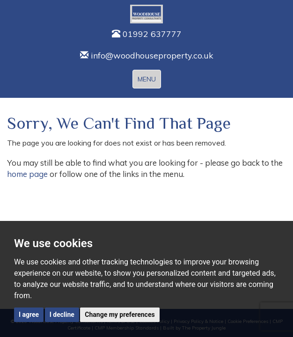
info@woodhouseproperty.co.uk (146, 55)
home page (27, 174)
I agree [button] (29, 314)
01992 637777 (147, 34)
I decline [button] (62, 314)
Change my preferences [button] (119, 314)
